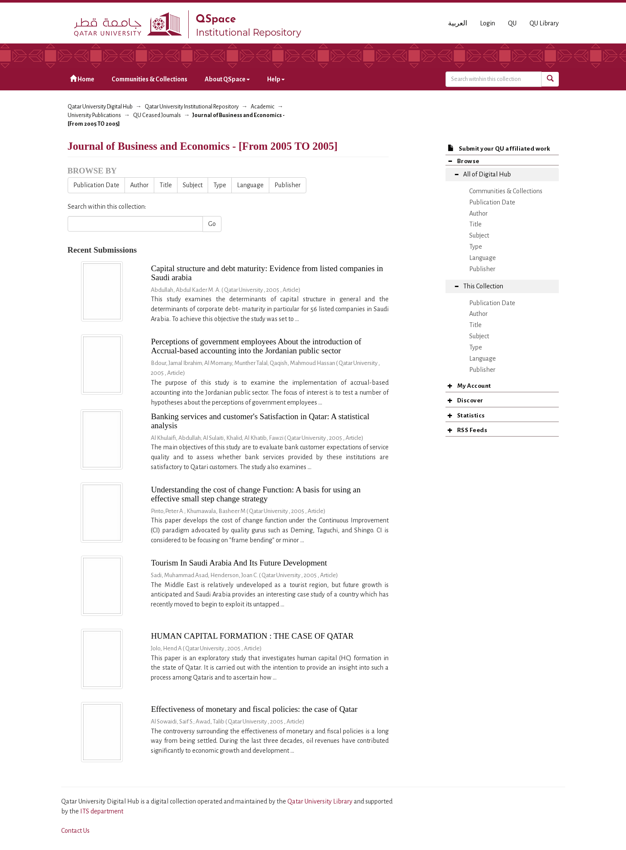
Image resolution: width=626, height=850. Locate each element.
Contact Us (75, 830)
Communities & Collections (149, 79)
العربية (457, 23)
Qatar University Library (320, 801)
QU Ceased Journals (157, 115)
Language (250, 185)
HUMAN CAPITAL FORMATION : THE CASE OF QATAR (252, 635)
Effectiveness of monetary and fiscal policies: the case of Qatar (254, 709)
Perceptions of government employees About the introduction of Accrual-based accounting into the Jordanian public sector (256, 346)
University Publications (94, 115)
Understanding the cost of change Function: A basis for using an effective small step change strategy (256, 494)
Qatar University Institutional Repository (192, 107)
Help (276, 79)
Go (212, 223)
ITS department (101, 811)
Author (139, 185)
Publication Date (96, 185)
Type (219, 185)
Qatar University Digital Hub (100, 107)
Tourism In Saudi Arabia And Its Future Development (239, 562)
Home (82, 79)
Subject (192, 185)
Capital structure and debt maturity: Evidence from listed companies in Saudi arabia (267, 273)
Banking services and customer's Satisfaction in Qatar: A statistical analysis (260, 421)
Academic (262, 107)
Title (165, 185)
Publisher (287, 185)
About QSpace (227, 79)
